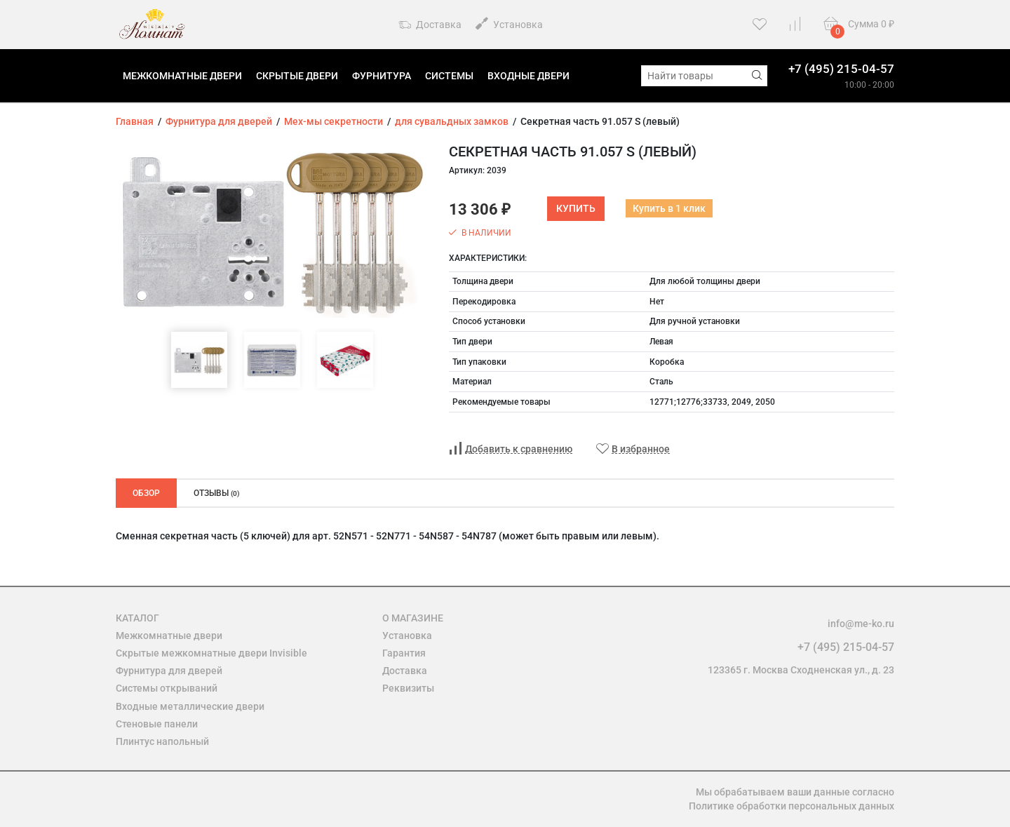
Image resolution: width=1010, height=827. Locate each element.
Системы (449, 75)
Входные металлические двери (190, 706)
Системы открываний (166, 688)
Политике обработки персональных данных (791, 806)
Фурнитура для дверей (169, 670)
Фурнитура (381, 75)
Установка (509, 23)
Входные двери (528, 75)
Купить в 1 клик (669, 208)
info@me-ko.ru (861, 623)
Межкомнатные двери (182, 75)
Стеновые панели (157, 723)
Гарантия (404, 653)
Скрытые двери (297, 75)
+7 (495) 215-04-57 (841, 69)
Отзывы (217, 493)
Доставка (430, 25)
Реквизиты (408, 688)
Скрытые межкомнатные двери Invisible (211, 653)
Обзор (146, 493)
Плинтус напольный (162, 741)
